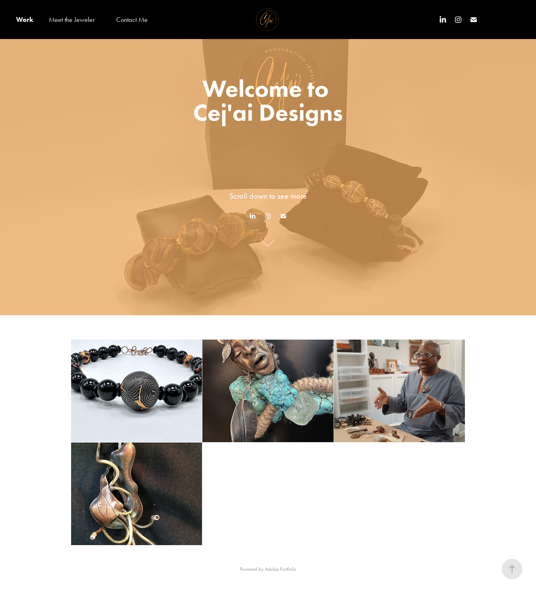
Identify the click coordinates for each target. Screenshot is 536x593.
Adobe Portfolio (280, 569)
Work (24, 19)
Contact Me (132, 19)
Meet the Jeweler (72, 19)
